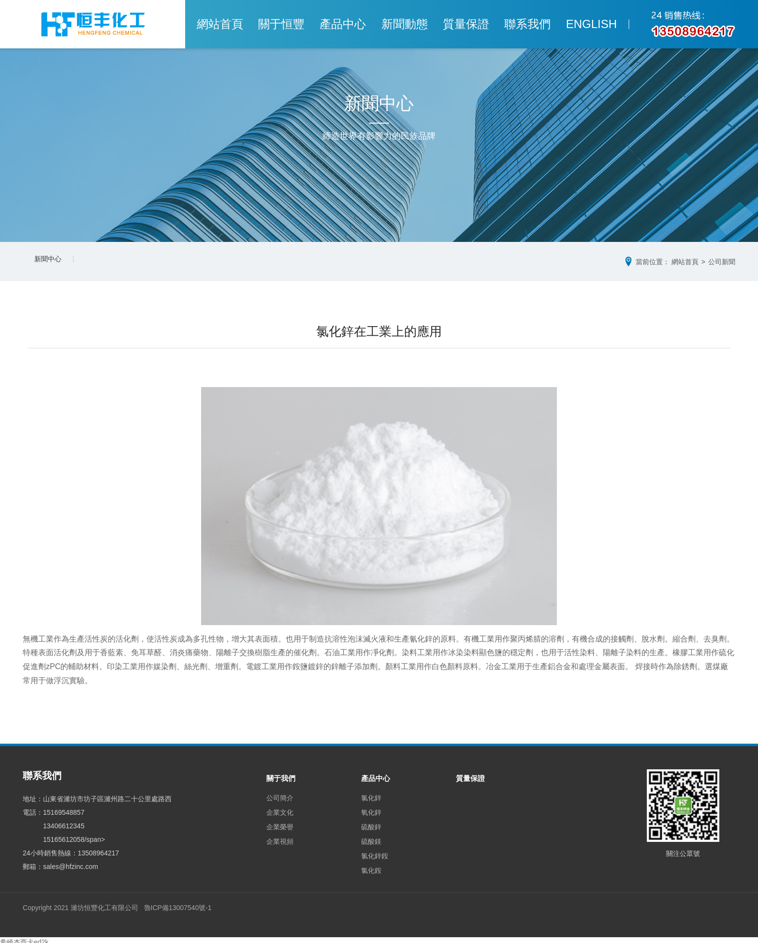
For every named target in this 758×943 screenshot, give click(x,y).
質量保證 (458, 24)
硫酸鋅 (373, 823)
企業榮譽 (279, 823)
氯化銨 (373, 866)
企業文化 (279, 808)
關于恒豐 (297, 24)
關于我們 (281, 775)
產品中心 (351, 24)
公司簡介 (279, 794)
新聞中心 (51, 261)
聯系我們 (512, 24)
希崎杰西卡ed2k (24, 938)
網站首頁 (244, 24)
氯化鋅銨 (376, 852)
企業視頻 (279, 837)
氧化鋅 (373, 808)
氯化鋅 (373, 794)
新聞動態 (405, 24)
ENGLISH (567, 24)
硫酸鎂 (373, 837)
